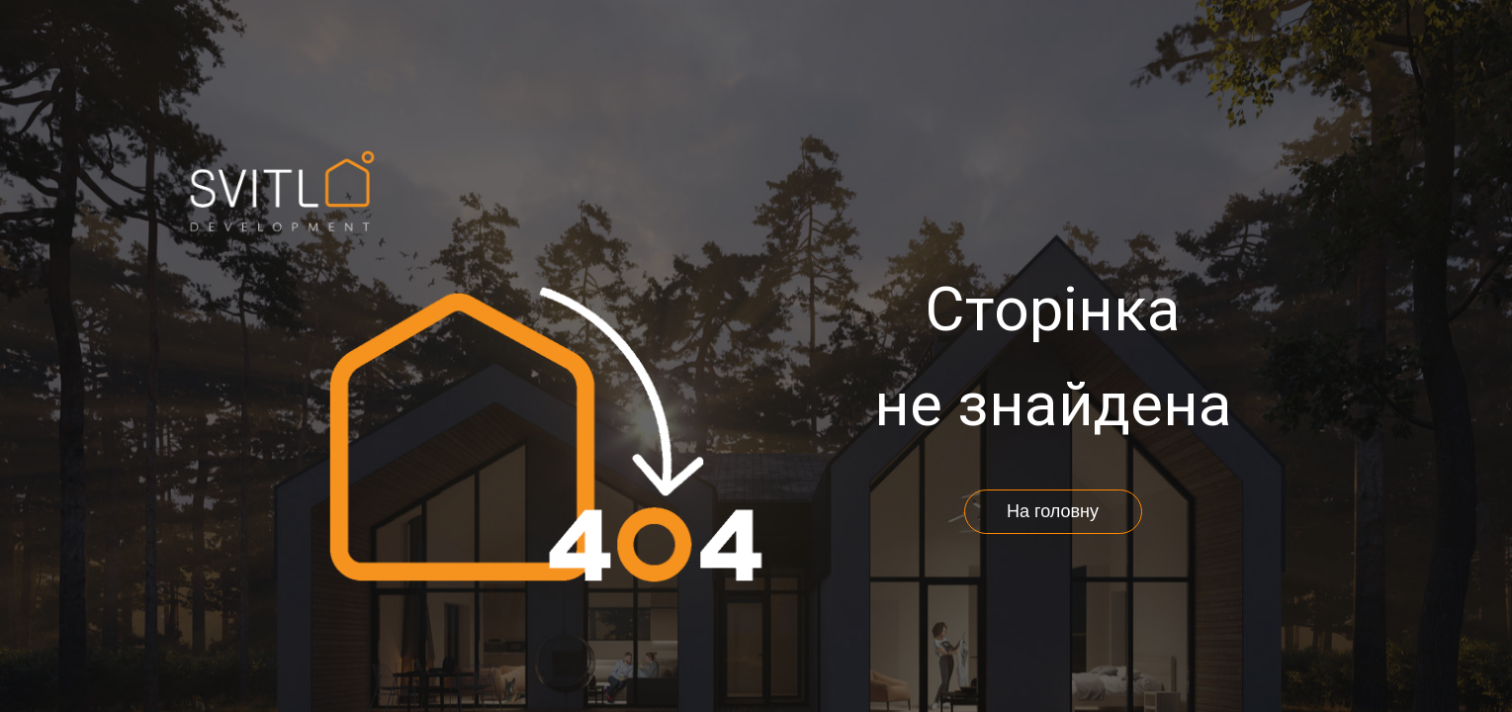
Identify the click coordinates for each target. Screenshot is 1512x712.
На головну (1053, 511)
